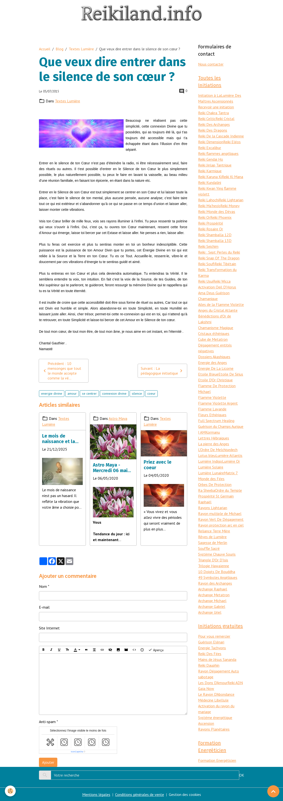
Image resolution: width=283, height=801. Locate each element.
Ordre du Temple (228, 490)
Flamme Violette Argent (218, 403)
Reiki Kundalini (209, 182)
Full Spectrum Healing (216, 420)
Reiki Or (204, 217)
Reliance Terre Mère (214, 531)
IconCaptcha (77, 751)
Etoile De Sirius (230, 374)
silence (137, 393)
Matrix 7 (231, 472)
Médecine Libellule (213, 700)
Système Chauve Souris (217, 554)
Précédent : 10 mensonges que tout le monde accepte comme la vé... (61, 370)
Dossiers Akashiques (214, 356)
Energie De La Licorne (215, 368)
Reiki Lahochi (208, 199)
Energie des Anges (212, 362)
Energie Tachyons (212, 647)
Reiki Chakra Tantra (213, 112)
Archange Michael (212, 600)
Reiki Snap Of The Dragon (218, 258)
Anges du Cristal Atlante (218, 310)
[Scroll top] (273, 791)
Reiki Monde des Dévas (216, 211)
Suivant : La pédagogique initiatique (162, 371)
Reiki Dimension (210, 141)
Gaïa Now (206, 688)
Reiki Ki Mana (232, 176)
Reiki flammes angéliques (218, 153)
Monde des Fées (211, 478)
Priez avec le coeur (157, 464)
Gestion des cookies (185, 794)
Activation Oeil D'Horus (217, 287)
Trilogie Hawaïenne (213, 565)
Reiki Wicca (222, 281)
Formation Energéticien (217, 760)
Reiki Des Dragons (212, 130)
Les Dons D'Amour (212, 682)
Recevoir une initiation (216, 107)
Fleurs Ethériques (212, 414)
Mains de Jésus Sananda (217, 659)
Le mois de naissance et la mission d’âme (58, 438)
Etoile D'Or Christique (215, 380)
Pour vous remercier (214, 636)
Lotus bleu (207, 455)
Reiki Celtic (207, 118)
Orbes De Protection (214, 484)
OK (241, 775)
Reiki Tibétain (225, 263)
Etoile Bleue (208, 374)
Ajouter (48, 762)
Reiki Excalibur (209, 147)
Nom (43, 586)
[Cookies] (10, 791)
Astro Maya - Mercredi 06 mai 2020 (110, 467)
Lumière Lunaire (211, 472)
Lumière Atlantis (229, 455)
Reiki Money (229, 205)
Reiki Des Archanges (214, 124)
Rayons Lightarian (212, 507)
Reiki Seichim (208, 246)
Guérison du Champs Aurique (220, 426)
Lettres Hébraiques (213, 438)
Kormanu (212, 432)
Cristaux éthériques (213, 333)
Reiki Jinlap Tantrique (214, 165)
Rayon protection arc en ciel (221, 525)
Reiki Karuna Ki (210, 176)
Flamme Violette (212, 397)
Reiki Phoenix (220, 217)
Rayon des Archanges (215, 583)
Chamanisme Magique (215, 327)
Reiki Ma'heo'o (209, 205)
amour (72, 393)
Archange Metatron (214, 594)
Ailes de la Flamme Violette (221, 304)
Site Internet (49, 628)
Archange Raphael (212, 589)
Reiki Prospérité (210, 223)
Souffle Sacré (209, 548)
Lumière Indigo (210, 461)
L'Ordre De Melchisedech (218, 449)
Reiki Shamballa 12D (214, 234)
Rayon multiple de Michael (219, 513)
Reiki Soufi (206, 263)
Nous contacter (210, 64)
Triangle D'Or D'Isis (213, 560)
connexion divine (114, 393)
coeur (151, 393)
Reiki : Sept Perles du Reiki (219, 252)
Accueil (44, 48)
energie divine (51, 393)
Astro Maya (118, 418)
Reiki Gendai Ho (210, 159)
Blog (59, 48)
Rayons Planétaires (214, 729)
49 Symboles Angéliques (217, 577)
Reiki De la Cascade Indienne (221, 136)
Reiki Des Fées (209, 653)
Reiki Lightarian (231, 199)
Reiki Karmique (210, 170)
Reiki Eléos (232, 141)
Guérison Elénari (211, 642)
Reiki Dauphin (208, 665)
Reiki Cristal (225, 118)
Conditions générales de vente (139, 794)
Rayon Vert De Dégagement (221, 519)
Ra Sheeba (206, 490)
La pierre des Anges (213, 443)
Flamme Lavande (212, 409)
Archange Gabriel (211, 606)
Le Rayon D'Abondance (216, 694)
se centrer (89, 393)
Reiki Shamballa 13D (214, 240)
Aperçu (156, 649)
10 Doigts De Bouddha (216, 571)
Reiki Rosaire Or (210, 229)
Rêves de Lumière (212, 536)
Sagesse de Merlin (212, 542)
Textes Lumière (81, 48)
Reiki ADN (235, 682)
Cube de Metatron (213, 339)
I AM (201, 432)
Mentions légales (96, 794)
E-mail (44, 607)
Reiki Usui (205, 281)
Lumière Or (231, 461)
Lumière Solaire (210, 467)
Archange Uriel (209, 612)
